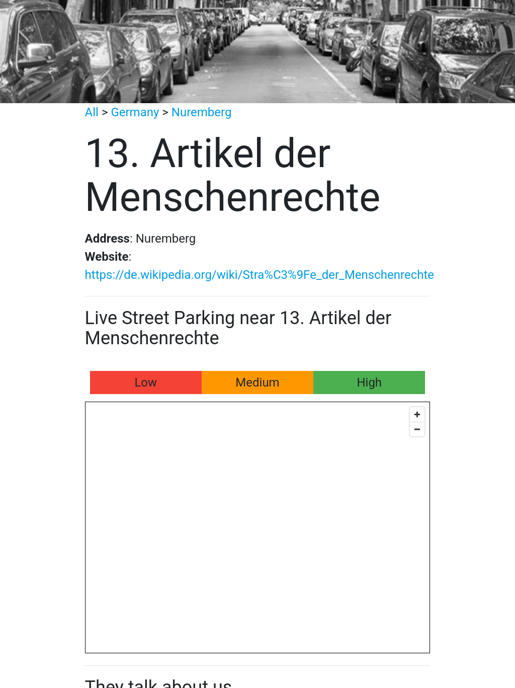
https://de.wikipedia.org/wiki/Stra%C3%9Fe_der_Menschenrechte (259, 275)
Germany (135, 112)
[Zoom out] (417, 429)
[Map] (257, 527)
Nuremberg (201, 112)
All (92, 112)
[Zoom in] (417, 414)
